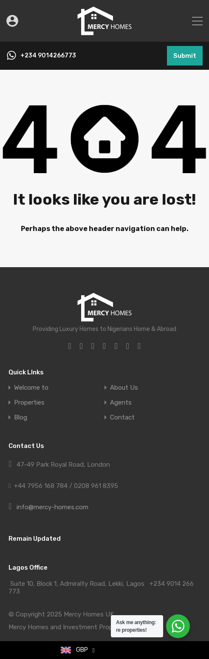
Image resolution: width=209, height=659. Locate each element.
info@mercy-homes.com (52, 507)
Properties (29, 402)
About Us (124, 388)
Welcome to (31, 388)
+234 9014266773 (48, 55)
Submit (184, 56)
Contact (122, 417)
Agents (121, 402)
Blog (20, 417)
